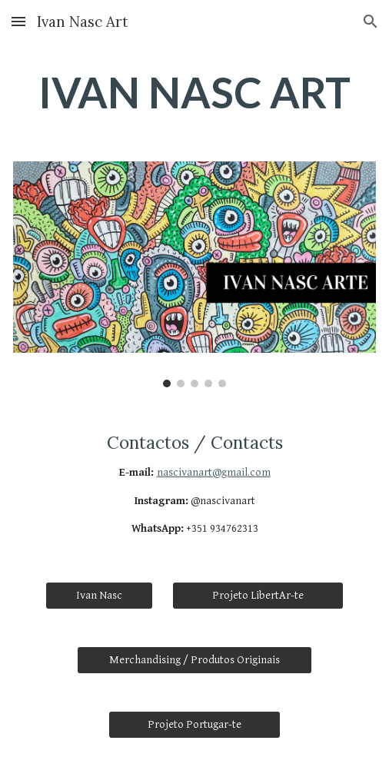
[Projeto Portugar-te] (194, 724)
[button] (18, 21)
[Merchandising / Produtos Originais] (194, 660)
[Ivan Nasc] (99, 595)
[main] (194, 93)
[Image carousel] (194, 274)
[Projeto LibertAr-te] (258, 595)
